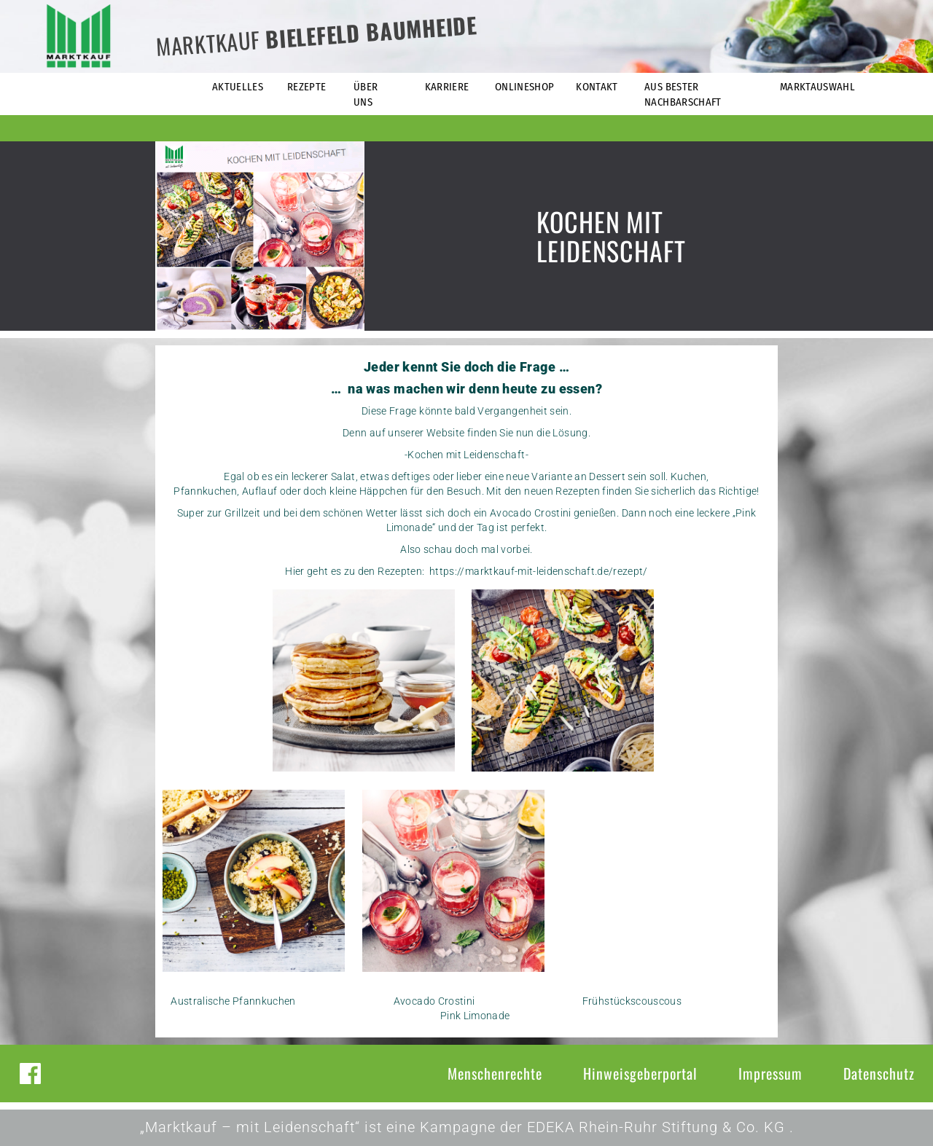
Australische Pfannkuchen (233, 1001)
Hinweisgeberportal (640, 1073)
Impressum (770, 1073)
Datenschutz (879, 1073)
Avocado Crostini (435, 1001)
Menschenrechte (495, 1073)
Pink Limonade (475, 1015)
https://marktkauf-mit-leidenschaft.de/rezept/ (538, 571)
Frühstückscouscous (632, 1001)
